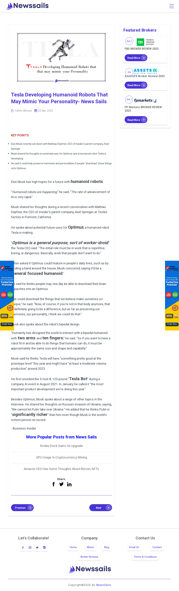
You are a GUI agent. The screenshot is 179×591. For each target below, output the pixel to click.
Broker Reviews (89, 556)
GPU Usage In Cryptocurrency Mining (61, 457)
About (90, 547)
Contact (157, 547)
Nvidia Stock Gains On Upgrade (61, 446)
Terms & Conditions (145, 556)
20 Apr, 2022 (45, 110)
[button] (22, 507)
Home (73, 547)
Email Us (134, 547)
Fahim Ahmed (23, 110)
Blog (106, 547)
